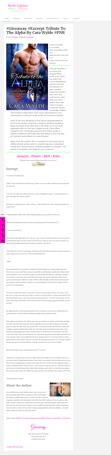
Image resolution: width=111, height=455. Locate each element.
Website (18, 418)
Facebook (25, 418)
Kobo (56, 156)
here (54, 160)
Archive (39, 18)
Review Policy (53, 18)
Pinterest (49, 418)
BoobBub (42, 418)
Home (6, 18)
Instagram (34, 418)
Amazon (23, 156)
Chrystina (15, 37)
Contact (76, 18)
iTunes (36, 156)
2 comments (30, 37)
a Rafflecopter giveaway (14, 447)
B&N (47, 156)
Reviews (16, 18)
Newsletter (57, 418)
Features (28, 18)
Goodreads (66, 418)
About (65, 18)
